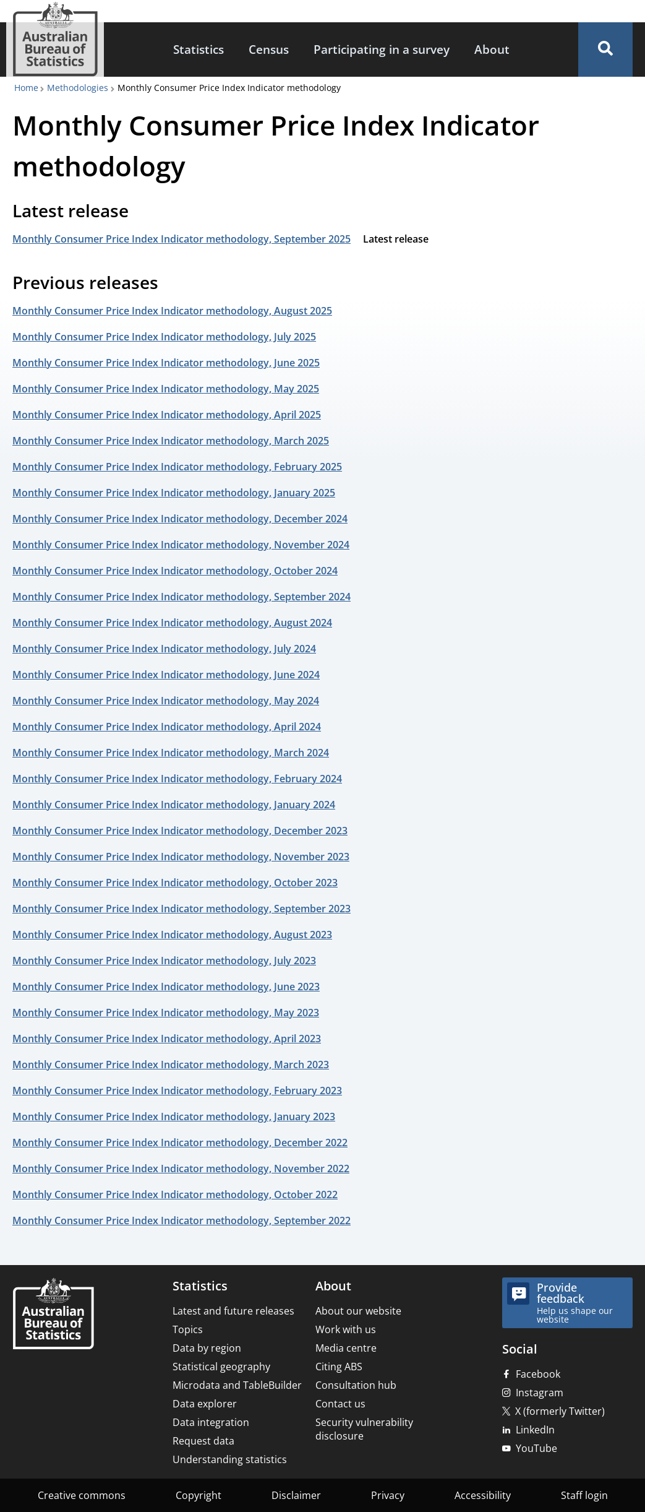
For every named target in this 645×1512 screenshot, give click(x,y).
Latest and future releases (233, 1311)
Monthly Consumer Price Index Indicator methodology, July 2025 (164, 336)
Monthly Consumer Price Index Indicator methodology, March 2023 (170, 1064)
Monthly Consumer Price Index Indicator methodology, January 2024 (173, 804)
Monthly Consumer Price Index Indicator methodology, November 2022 (180, 1168)
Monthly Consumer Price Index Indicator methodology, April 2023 (166, 1038)
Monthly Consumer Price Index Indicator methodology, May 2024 (165, 700)
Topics (188, 1329)
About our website (358, 1311)
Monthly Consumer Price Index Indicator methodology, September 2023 (181, 908)
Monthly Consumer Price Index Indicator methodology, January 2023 (173, 1116)
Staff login (584, 1495)
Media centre (346, 1348)
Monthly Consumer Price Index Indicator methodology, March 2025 (170, 440)
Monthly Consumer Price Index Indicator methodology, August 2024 (172, 622)
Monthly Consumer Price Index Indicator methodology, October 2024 (175, 570)
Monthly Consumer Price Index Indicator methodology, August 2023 (172, 934)
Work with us (345, 1329)
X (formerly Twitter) (560, 1411)
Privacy (387, 1495)
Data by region (207, 1348)
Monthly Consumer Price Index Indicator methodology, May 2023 (165, 1012)
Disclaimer (296, 1495)
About (492, 49)
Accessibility (483, 1495)
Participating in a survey (382, 49)
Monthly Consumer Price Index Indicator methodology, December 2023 (180, 830)
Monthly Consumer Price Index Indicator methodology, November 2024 (180, 544)
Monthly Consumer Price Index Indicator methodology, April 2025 (166, 414)
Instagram (539, 1392)
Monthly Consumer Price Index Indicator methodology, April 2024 (166, 726)
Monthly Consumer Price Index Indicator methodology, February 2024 (177, 778)
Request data (203, 1441)
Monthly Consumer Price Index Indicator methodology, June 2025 (166, 362)
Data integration (211, 1422)
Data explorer (205, 1403)
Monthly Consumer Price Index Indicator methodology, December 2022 (180, 1142)
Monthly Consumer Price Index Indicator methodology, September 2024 (181, 596)
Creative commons (82, 1495)
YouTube (536, 1448)
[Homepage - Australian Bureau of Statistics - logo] (55, 39)
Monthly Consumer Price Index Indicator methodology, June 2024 (166, 674)
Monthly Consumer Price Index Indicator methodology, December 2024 (180, 518)
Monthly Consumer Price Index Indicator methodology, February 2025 (177, 466)
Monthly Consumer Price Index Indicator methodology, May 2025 (165, 388)
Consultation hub (355, 1385)
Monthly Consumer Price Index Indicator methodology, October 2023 (175, 882)
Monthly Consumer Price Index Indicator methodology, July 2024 (164, 648)
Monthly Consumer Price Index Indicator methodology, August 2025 (172, 311)
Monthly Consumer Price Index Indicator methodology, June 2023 (166, 986)
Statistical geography (221, 1366)
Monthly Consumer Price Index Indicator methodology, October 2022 (175, 1194)
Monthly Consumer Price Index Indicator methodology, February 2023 (177, 1090)
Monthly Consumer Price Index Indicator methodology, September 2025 (181, 239)
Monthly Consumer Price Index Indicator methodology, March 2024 (170, 752)
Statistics (198, 49)
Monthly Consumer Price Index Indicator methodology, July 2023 (164, 960)
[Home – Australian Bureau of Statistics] (53, 1314)
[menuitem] (198, 50)
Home (26, 87)
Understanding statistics (230, 1459)
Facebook (538, 1374)
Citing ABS (338, 1366)
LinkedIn (535, 1429)
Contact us (340, 1403)
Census (269, 49)
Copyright (198, 1495)
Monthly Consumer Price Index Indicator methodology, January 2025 (173, 492)
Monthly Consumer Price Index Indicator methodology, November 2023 (180, 856)
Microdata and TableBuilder (237, 1385)
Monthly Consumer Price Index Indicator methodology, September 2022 (181, 1220)
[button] (605, 49)
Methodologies (77, 87)
